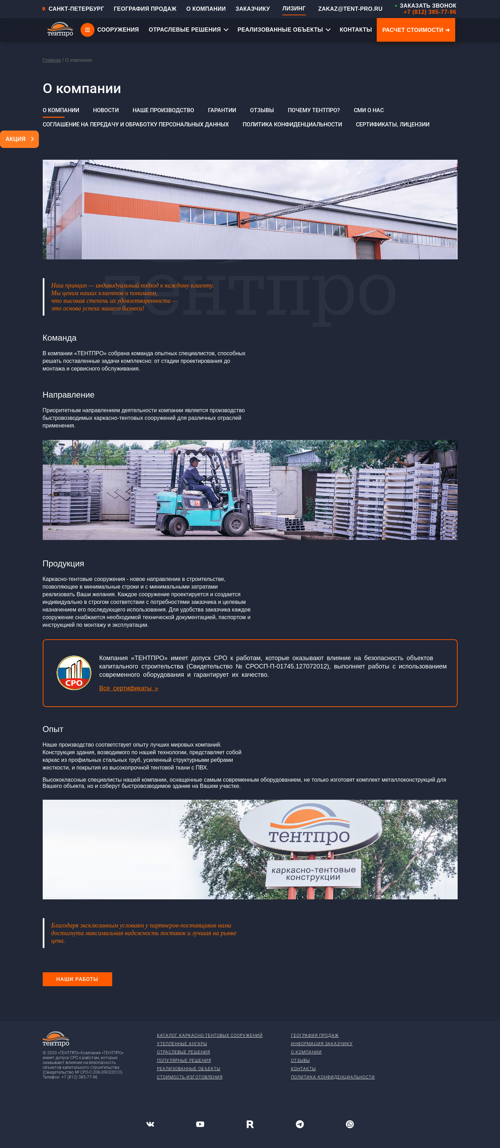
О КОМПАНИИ (206, 9)
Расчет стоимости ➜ (416, 30)
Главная (52, 60)
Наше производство (163, 110)
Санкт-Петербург (73, 9)
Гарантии (222, 110)
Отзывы (262, 110)
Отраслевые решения (183, 1052)
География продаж (315, 1035)
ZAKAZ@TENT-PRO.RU (350, 9)
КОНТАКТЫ (356, 30)
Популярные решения (184, 1060)
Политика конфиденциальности (292, 124)
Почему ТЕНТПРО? (314, 110)
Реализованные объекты (188, 1068)
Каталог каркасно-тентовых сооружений (210, 1035)
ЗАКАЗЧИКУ (252, 9)
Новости (106, 110)
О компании (61, 110)
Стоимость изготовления (190, 1077)
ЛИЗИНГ (294, 8)
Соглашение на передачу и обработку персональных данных (136, 124)
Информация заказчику (322, 1043)
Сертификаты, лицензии (393, 124)
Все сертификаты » (128, 688)
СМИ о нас (369, 110)
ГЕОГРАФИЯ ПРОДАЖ (145, 9)
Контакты (303, 1068)
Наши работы (77, 979)
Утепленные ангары (182, 1043)
